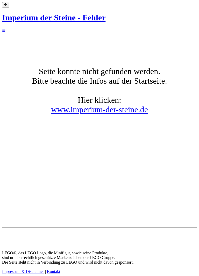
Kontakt (53, 271)
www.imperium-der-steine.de (99, 109)
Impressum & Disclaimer (23, 271)
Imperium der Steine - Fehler (53, 17)
